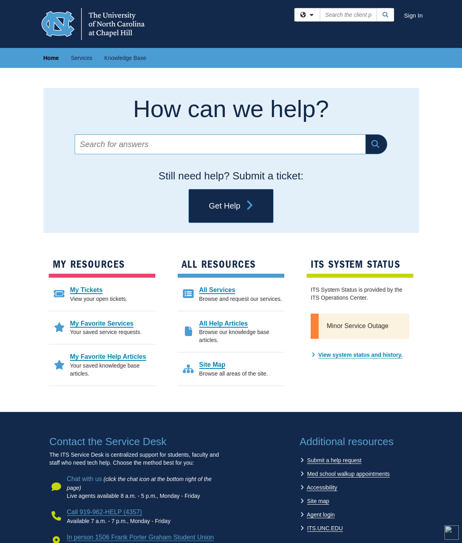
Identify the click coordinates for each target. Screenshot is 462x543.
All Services (217, 289)
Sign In (413, 15)
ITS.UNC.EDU (325, 528)
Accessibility (322, 487)
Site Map (212, 364)
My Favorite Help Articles (108, 356)
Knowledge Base (125, 58)
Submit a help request (334, 460)
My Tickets (86, 289)
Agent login (321, 514)
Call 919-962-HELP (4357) (104, 512)
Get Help (231, 206)
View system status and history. (360, 355)
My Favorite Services (101, 323)
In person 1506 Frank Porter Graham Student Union (140, 537)
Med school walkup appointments (348, 474)
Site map (318, 501)
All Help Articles (223, 323)
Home (51, 58)
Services (81, 58)
